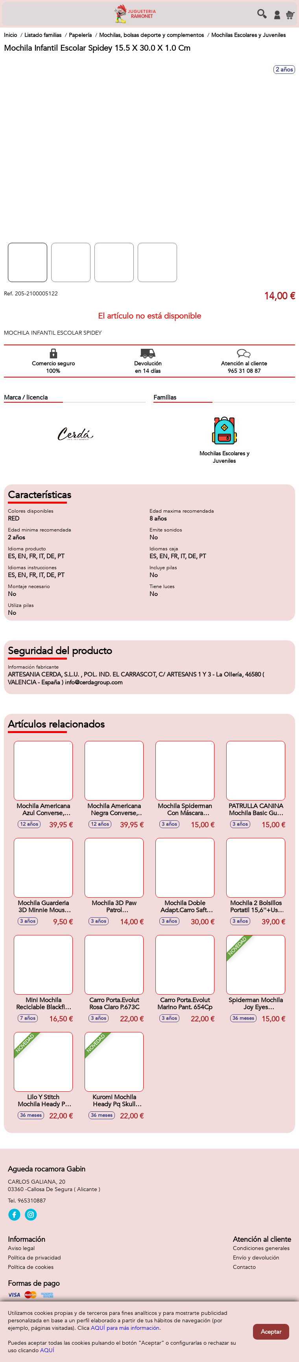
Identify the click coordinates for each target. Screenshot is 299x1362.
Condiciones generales (261, 1248)
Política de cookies (31, 1267)
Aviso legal (21, 1248)
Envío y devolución (256, 1257)
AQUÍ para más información (125, 1328)
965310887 (32, 1200)
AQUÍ (47, 1350)
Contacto (244, 1267)
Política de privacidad (34, 1257)
